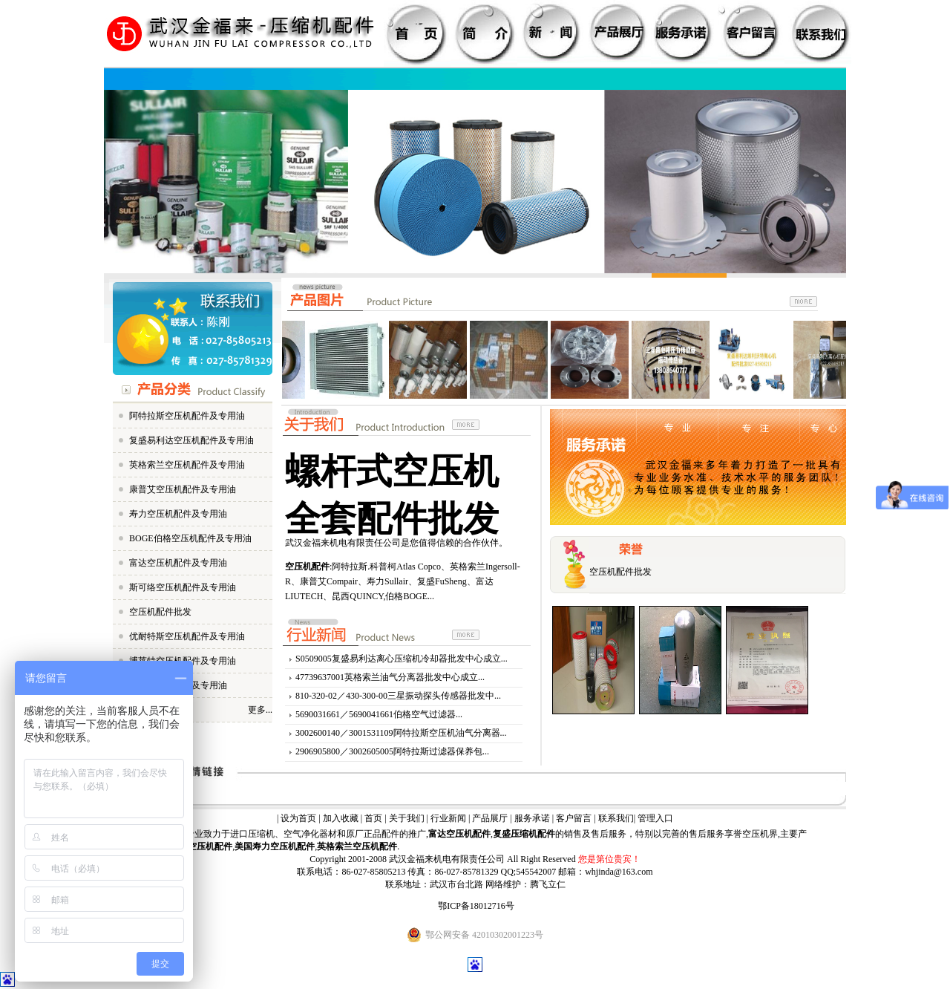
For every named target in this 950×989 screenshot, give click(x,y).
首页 (373, 818)
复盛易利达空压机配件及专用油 (191, 440)
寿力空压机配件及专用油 (178, 514)
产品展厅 (490, 818)
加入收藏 (340, 818)
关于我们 (407, 818)
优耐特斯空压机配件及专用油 (187, 636)
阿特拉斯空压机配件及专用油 (187, 416)
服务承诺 (532, 818)
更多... (260, 710)
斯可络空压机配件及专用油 (182, 587)
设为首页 (298, 818)
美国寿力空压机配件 (275, 846)
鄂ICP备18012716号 (476, 906)
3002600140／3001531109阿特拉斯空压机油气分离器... (401, 733)
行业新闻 (448, 818)
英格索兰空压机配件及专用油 (187, 465)
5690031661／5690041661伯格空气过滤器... (378, 714)
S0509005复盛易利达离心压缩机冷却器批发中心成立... (401, 658)
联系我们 (616, 818)
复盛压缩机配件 (524, 834)
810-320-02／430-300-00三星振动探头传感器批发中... (398, 696)
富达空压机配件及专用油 (178, 563)
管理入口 (655, 818)
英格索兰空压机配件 (357, 846)
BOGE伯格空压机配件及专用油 (190, 538)
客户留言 (574, 818)
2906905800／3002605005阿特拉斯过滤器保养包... (392, 751)
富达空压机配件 (459, 834)
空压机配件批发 (160, 612)
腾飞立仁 (548, 884)
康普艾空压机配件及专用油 (182, 489)
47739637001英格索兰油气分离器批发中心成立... (390, 677)
